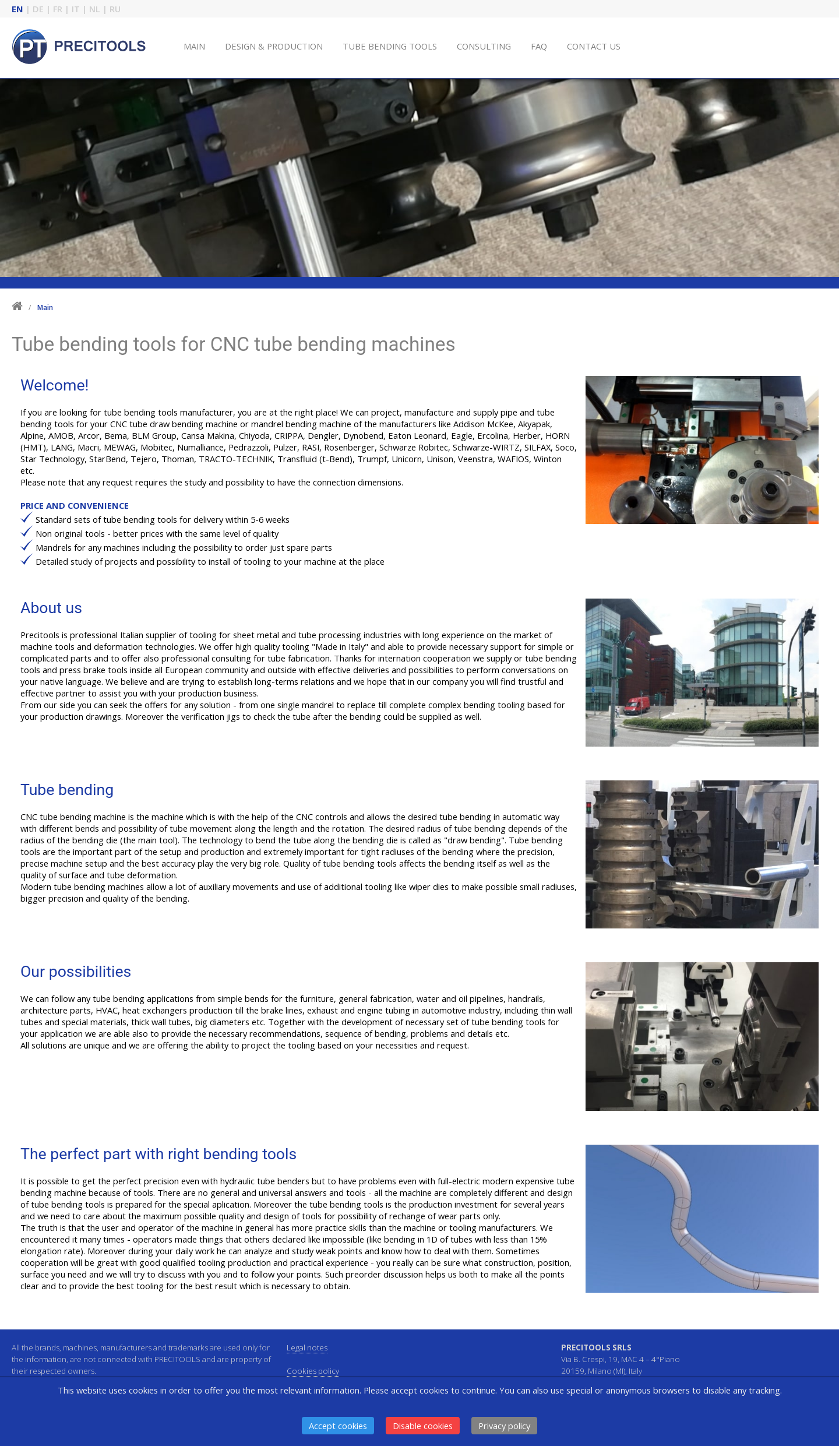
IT (76, 9)
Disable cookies (423, 1425)
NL (94, 9)
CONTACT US (594, 46)
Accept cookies (338, 1425)
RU (115, 9)
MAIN (194, 46)
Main (45, 307)
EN (17, 9)
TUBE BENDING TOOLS (390, 46)
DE (38, 9)
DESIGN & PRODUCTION (274, 46)
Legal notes (307, 1347)
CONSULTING (484, 46)
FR (57, 9)
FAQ (539, 46)
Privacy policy (504, 1425)
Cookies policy (313, 1371)
